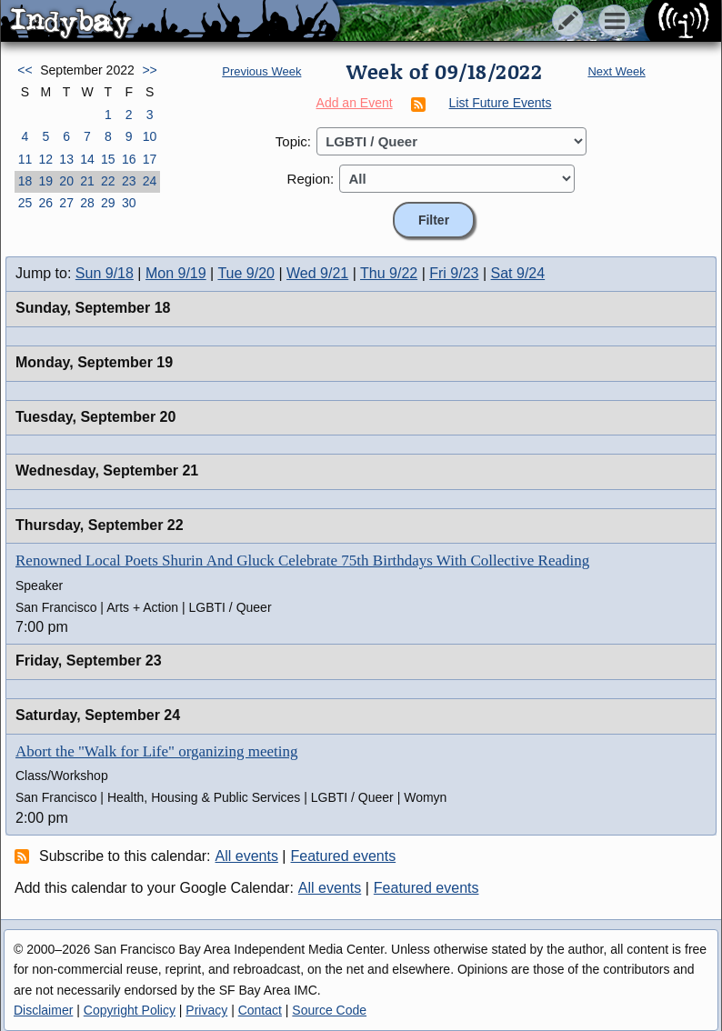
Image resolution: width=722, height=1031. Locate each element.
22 (108, 181)
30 (129, 202)
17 (150, 159)
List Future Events (500, 102)
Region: (311, 178)
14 (87, 159)
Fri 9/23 (453, 273)
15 (108, 159)
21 (87, 181)
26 (45, 202)
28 (87, 202)
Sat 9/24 (518, 273)
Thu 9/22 (388, 273)
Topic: (293, 141)
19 (45, 181)
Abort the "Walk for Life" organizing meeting (156, 751)
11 (25, 159)
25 (25, 202)
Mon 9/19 (175, 273)
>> (149, 70)
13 (66, 159)
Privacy (206, 1010)
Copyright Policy (129, 1010)
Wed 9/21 (317, 273)
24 (150, 181)
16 (129, 159)
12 (45, 159)
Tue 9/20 (246, 273)
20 (66, 181)
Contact (260, 1010)
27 (66, 202)
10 (150, 136)
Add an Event (354, 102)
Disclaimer (43, 1010)
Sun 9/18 (104, 273)
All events (247, 856)
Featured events (343, 856)
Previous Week (261, 71)
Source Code (329, 1010)
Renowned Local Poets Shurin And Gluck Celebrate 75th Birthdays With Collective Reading (302, 560)
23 (129, 181)
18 (25, 181)
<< (24, 70)
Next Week (616, 71)
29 (108, 202)
